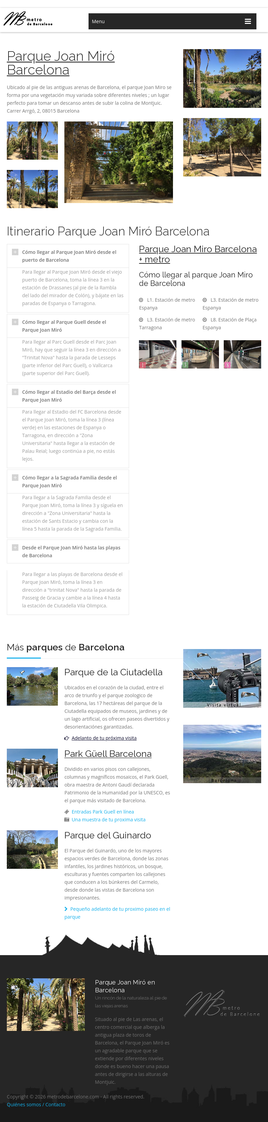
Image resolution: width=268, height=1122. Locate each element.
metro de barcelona (35, 18)
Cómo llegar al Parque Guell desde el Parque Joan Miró (64, 326)
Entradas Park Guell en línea (102, 811)
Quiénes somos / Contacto (36, 1104)
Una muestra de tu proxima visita (108, 819)
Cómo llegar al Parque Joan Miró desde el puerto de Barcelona (69, 256)
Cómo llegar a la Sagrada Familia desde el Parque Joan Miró (69, 481)
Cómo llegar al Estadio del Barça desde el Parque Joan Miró (69, 396)
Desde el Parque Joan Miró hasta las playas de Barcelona (71, 551)
